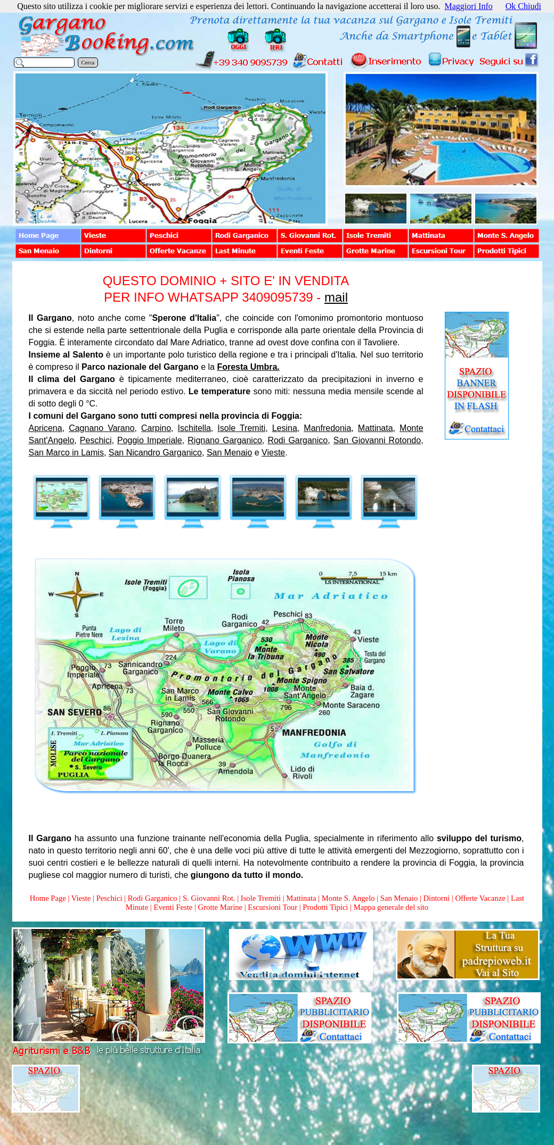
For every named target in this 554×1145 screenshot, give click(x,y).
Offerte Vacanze (480, 898)
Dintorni (436, 898)
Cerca (88, 62)
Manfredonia (327, 428)
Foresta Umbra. (248, 366)
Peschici (96, 440)
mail (336, 297)
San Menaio (229, 452)
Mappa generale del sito (391, 907)
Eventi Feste (173, 907)
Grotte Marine (220, 907)
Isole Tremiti (241, 428)
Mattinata (375, 428)
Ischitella (194, 428)
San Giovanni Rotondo (377, 440)
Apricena (45, 428)
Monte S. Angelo (348, 898)
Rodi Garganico (297, 440)
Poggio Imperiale (149, 440)
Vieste (273, 452)
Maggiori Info (469, 6)
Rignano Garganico (225, 440)
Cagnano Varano (101, 428)
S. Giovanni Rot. (209, 898)
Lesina (284, 428)
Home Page (48, 898)
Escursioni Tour (272, 907)
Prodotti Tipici (325, 907)
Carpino (156, 428)
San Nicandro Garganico (155, 452)
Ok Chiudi (523, 6)
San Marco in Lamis (66, 452)
